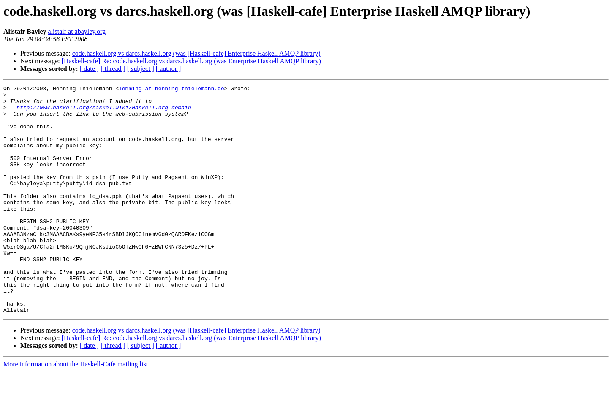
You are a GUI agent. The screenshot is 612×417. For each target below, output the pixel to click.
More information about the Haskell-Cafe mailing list (75, 409)
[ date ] (89, 68)
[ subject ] (140, 68)
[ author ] (168, 68)
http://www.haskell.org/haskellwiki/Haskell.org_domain (103, 112)
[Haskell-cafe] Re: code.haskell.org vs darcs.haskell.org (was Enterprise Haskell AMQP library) (191, 61)
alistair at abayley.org (77, 31)
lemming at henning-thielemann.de (171, 89)
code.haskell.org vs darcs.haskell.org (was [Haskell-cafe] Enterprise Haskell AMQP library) (196, 53)
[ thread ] (113, 68)
